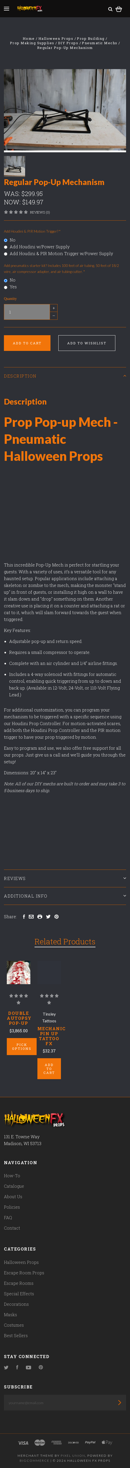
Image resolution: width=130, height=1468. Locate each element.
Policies (12, 1207)
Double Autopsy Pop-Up (19, 1018)
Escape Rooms (18, 1283)
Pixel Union (73, 1456)
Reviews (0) (40, 212)
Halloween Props (21, 1262)
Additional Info (65, 896)
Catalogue (14, 1186)
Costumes (14, 1325)
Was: (12, 193)
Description (65, 376)
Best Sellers (16, 1335)
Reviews (65, 878)
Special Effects (19, 1293)
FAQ (8, 1217)
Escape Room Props (24, 1272)
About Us (13, 1196)
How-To (12, 1175)
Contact (12, 1228)
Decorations (16, 1304)
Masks (10, 1314)
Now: (13, 202)
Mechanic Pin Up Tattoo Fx (51, 1036)
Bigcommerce (34, 1461)
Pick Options (21, 1046)
